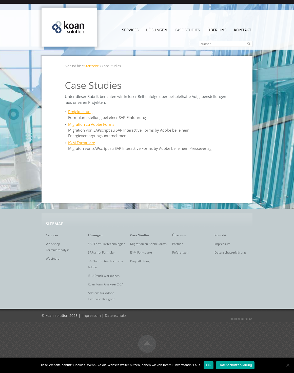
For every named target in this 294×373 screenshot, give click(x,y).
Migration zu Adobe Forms (91, 124)
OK (208, 365)
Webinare (53, 258)
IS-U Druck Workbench (104, 276)
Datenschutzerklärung (230, 252)
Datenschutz (115, 315)
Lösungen (156, 29)
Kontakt (242, 29)
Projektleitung (80, 111)
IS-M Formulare (81, 142)
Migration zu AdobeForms (148, 244)
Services (130, 29)
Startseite (91, 66)
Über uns (216, 29)
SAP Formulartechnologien (106, 244)
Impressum (222, 244)
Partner (177, 244)
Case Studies (187, 29)
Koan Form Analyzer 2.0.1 (106, 284)
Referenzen (180, 252)
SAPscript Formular (101, 252)
